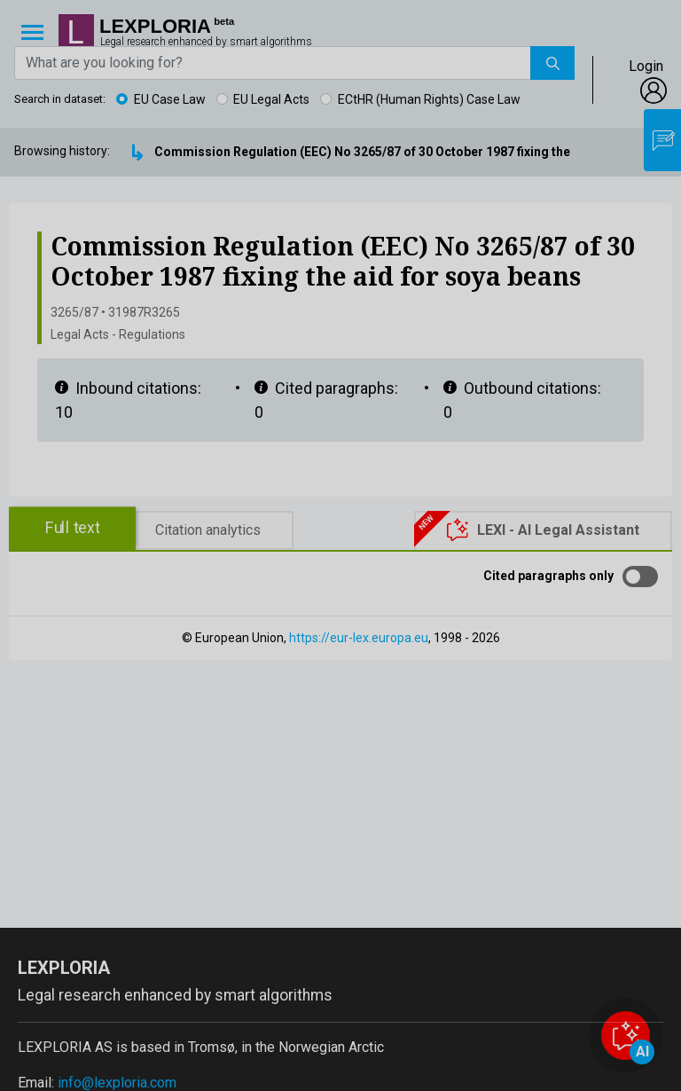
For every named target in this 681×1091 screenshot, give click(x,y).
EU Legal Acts (271, 99)
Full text (72, 528)
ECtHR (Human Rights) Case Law (429, 99)
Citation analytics (208, 530)
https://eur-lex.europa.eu (358, 638)
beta (224, 22)
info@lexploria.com (117, 1082)
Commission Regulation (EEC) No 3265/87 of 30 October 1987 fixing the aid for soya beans (417, 152)
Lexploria (155, 26)
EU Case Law (170, 99)
